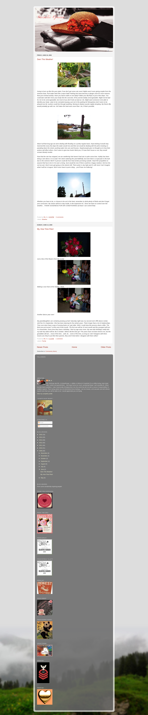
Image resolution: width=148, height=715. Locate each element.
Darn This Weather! (45, 59)
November (44, 456)
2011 (41, 445)
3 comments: (60, 217)
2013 (41, 440)
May (42, 478)
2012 (41, 442)
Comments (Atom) (51, 351)
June (42, 469)
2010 (41, 448)
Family (44, 341)
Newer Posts (42, 347)
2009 (41, 451)
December (44, 453)
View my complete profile (44, 393)
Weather (44, 219)
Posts (40, 422)
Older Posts (106, 347)
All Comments (43, 426)
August (43, 464)
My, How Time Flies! (45, 229)
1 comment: (59, 339)
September (44, 461)
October (43, 458)
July (42, 466)
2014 (41, 437)
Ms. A (50, 380)
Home (74, 347)
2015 (41, 434)
